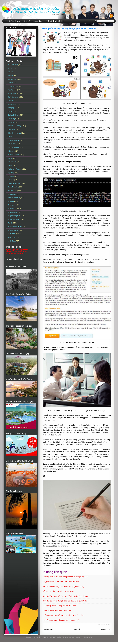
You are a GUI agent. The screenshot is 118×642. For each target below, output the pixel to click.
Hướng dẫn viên (13, 147)
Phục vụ (11, 180)
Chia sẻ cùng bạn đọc (33, 21)
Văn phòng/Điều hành (15, 226)
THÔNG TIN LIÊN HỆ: (55, 21)
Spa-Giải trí (12, 194)
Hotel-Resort (12, 144)
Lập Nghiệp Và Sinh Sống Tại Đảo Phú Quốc (59, 606)
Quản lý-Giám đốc (14, 183)
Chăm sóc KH (13, 104)
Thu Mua (11, 201)
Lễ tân (10, 165)
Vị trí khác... (12, 234)
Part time (11, 176)
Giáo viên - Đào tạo (14, 133)
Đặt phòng (11, 119)
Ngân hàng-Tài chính (15, 169)
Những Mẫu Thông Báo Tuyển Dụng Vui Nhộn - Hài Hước (69, 29)
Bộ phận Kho (12, 90)
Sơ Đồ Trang (14, 21)
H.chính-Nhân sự (14, 140)
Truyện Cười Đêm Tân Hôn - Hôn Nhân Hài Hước (61, 582)
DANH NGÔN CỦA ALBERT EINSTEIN (57, 611)
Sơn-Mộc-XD (12, 190)
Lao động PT (12, 162)
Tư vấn (10, 223)
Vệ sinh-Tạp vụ (13, 230)
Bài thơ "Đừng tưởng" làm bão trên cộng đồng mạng (63, 586)
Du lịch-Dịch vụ (13, 115)
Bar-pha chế (12, 79)
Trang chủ (77, 629)
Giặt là (10, 136)
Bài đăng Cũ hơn (106, 629)
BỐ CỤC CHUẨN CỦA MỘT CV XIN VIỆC (58, 591)
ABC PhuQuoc (13, 65)
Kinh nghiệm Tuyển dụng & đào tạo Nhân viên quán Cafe (65, 601)
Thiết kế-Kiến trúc (14, 198)
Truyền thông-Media (15, 216)
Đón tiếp (11, 122)
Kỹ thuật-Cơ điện (14, 154)
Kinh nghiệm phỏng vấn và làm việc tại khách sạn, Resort (65, 596)
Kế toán (11, 151)
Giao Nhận (12, 129)
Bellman (11, 83)
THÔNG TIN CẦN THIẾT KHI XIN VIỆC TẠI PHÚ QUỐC (63, 615)
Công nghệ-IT (12, 108)
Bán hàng (11, 72)
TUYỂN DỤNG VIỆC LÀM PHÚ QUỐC (35, 8)
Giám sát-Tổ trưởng (15, 126)
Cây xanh (11, 101)
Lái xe (10, 158)
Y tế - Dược (12, 241)
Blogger (63, 14)
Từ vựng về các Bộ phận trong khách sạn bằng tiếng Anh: (65, 577)
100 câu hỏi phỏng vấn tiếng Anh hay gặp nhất (61, 620)
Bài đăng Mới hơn (48, 629)
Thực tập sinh (12, 212)
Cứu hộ (11, 111)
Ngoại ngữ (11, 172)
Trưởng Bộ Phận (14, 219)
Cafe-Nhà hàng (13, 97)
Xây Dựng (11, 237)
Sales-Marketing (13, 187)
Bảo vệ (10, 75)
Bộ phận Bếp (12, 86)
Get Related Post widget (104, 624)
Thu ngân (11, 205)
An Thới (11, 68)
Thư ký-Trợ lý (12, 208)
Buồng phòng (12, 93)
